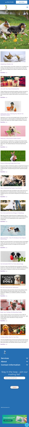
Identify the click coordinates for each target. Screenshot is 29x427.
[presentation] (14, 382)
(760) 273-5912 (10, 2)
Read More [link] (3, 72)
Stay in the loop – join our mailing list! (14, 373)
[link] (21, 2)
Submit (14, 387)
